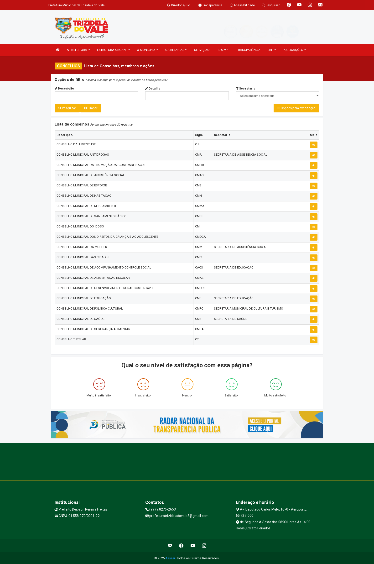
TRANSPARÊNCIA (248, 50)
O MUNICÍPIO (147, 50)
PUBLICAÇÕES (294, 50)
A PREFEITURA (78, 50)
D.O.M (223, 50)
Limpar (90, 108)
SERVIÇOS (202, 50)
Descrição (64, 88)
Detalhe (153, 88)
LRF (272, 50)
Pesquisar (67, 108)
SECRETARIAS (176, 50)
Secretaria (245, 88)
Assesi (170, 558)
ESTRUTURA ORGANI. (113, 50)
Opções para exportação (296, 108)
